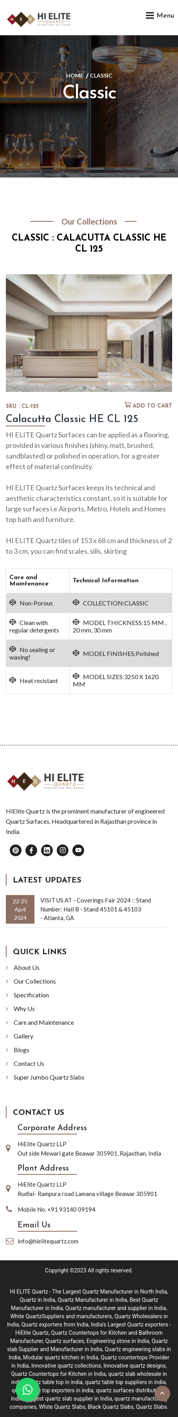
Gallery (23, 1036)
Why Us (24, 1008)
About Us (27, 967)
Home (74, 75)
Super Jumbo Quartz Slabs (49, 1077)
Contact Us (29, 1063)
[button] (84, 388)
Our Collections (35, 981)
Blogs (21, 1049)
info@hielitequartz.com (48, 1241)
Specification (31, 994)
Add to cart (152, 406)
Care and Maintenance (44, 1022)
